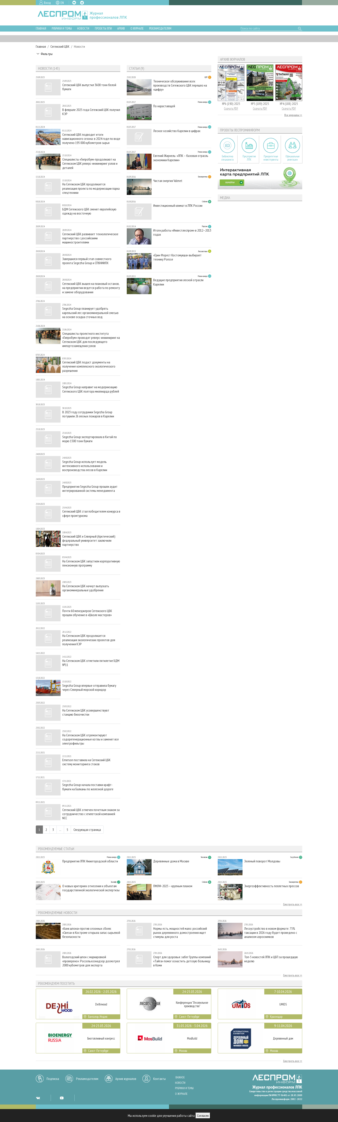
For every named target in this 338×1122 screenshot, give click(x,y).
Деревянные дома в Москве (171, 861)
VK (74, 3)
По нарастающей (164, 106)
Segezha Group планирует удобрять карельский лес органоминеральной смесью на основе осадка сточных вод (90, 312)
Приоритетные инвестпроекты (270, 158)
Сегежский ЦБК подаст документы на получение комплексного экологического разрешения (88, 366)
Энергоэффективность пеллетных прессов (271, 886)
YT (61, 1098)
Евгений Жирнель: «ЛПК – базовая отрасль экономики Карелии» (180, 158)
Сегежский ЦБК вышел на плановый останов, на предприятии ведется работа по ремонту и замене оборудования (91, 288)
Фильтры (47, 54)
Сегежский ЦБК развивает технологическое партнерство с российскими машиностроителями (90, 238)
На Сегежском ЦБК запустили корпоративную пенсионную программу (91, 563)
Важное (180, 1077)
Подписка (53, 1078)
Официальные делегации (292, 158)
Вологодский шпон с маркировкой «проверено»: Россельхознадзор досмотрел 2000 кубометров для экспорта (91, 961)
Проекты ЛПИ (103, 28)
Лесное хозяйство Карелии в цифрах (176, 131)
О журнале (137, 28)
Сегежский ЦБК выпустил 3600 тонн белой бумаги (89, 87)
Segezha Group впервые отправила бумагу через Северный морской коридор (89, 687)
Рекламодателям (160, 28)
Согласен (203, 1115)
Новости (83, 28)
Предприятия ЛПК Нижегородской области (90, 861)
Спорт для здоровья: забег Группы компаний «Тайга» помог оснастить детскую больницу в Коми (182, 961)
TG (82, 3)
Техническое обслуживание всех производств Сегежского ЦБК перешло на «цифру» (180, 85)
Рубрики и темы (62, 28)
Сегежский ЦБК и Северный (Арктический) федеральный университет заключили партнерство (88, 540)
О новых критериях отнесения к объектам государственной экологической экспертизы (91, 888)
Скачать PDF (231, 108)
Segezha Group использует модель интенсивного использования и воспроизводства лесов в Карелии (84, 466)
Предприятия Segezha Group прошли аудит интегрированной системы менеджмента (89, 488)
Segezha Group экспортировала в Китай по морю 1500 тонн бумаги (89, 439)
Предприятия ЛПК (249, 158)
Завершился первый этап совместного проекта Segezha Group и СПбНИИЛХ (86, 261)
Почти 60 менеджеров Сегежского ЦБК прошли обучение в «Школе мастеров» (87, 613)
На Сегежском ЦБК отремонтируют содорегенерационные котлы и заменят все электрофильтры (90, 739)
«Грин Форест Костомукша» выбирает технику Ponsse (177, 257)
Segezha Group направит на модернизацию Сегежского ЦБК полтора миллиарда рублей (90, 389)
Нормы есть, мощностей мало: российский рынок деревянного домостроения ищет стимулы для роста (180, 932)
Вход (47, 2)
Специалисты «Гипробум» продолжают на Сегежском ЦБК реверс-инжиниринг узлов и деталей (89, 163)
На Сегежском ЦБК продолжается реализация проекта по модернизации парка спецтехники (91, 188)
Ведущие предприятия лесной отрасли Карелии (178, 282)
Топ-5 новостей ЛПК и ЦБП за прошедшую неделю (271, 959)
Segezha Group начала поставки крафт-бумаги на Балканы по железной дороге (87, 787)
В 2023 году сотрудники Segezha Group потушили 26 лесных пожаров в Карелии (88, 414)
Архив (121, 28)
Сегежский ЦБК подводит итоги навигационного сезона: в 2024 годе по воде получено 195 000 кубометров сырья (91, 139)
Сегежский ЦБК (59, 46)
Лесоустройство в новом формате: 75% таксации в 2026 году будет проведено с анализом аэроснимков (270, 932)
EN (62, 2)
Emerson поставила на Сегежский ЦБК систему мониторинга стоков (86, 762)
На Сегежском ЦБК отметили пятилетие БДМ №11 (90, 663)
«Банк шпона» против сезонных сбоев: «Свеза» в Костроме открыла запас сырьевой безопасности (91, 932)
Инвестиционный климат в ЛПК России (177, 206)
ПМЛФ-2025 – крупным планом (172, 886)
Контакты (159, 1078)
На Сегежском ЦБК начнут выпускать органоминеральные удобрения (85, 588)
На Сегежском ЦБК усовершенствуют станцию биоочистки (85, 712)
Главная (41, 28)
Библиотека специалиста (227, 158)
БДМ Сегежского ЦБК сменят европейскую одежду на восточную (89, 211)
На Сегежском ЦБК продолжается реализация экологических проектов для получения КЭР (88, 640)
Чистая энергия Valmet (167, 181)
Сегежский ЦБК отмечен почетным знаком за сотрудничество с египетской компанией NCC (91, 814)
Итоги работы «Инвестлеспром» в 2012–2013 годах (182, 232)
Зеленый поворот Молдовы (262, 861)
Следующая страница (87, 829)
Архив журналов (125, 1078)
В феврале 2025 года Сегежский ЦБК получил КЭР (91, 112)
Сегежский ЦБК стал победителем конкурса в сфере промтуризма (91, 513)
